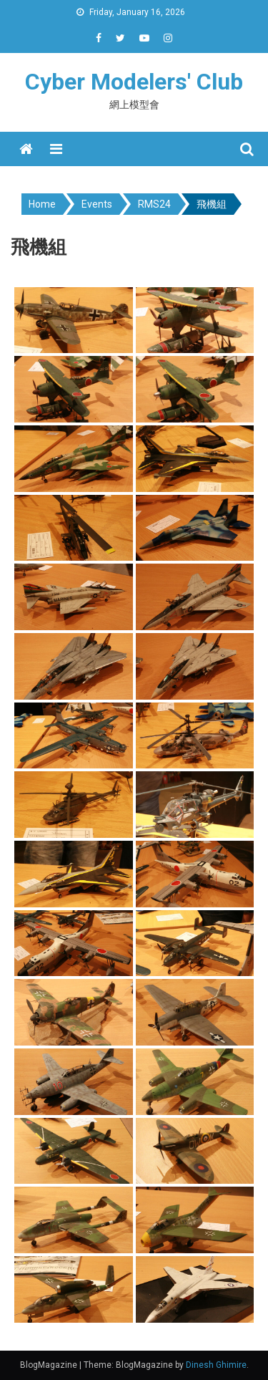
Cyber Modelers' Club (134, 81)
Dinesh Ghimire (216, 1365)
